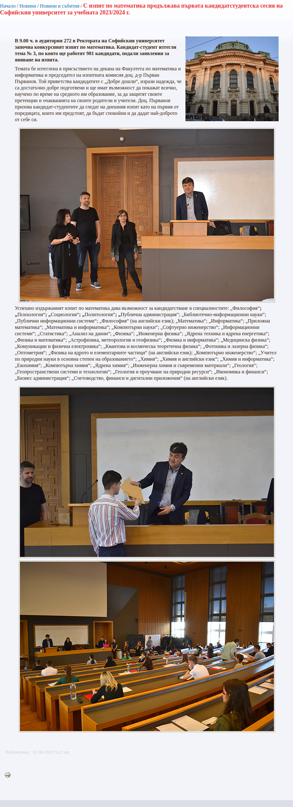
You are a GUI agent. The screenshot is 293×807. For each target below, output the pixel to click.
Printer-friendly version (9, 775)
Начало (8, 6)
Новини (27, 6)
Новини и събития (59, 6)
